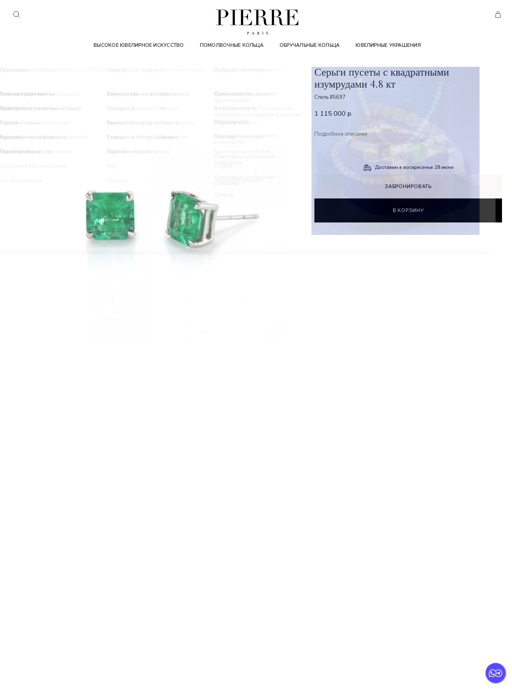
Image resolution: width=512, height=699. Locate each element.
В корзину (408, 210)
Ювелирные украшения (388, 45)
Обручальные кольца (310, 45)
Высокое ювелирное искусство (139, 45)
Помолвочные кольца (232, 45)
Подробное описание (341, 134)
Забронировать (408, 186)
